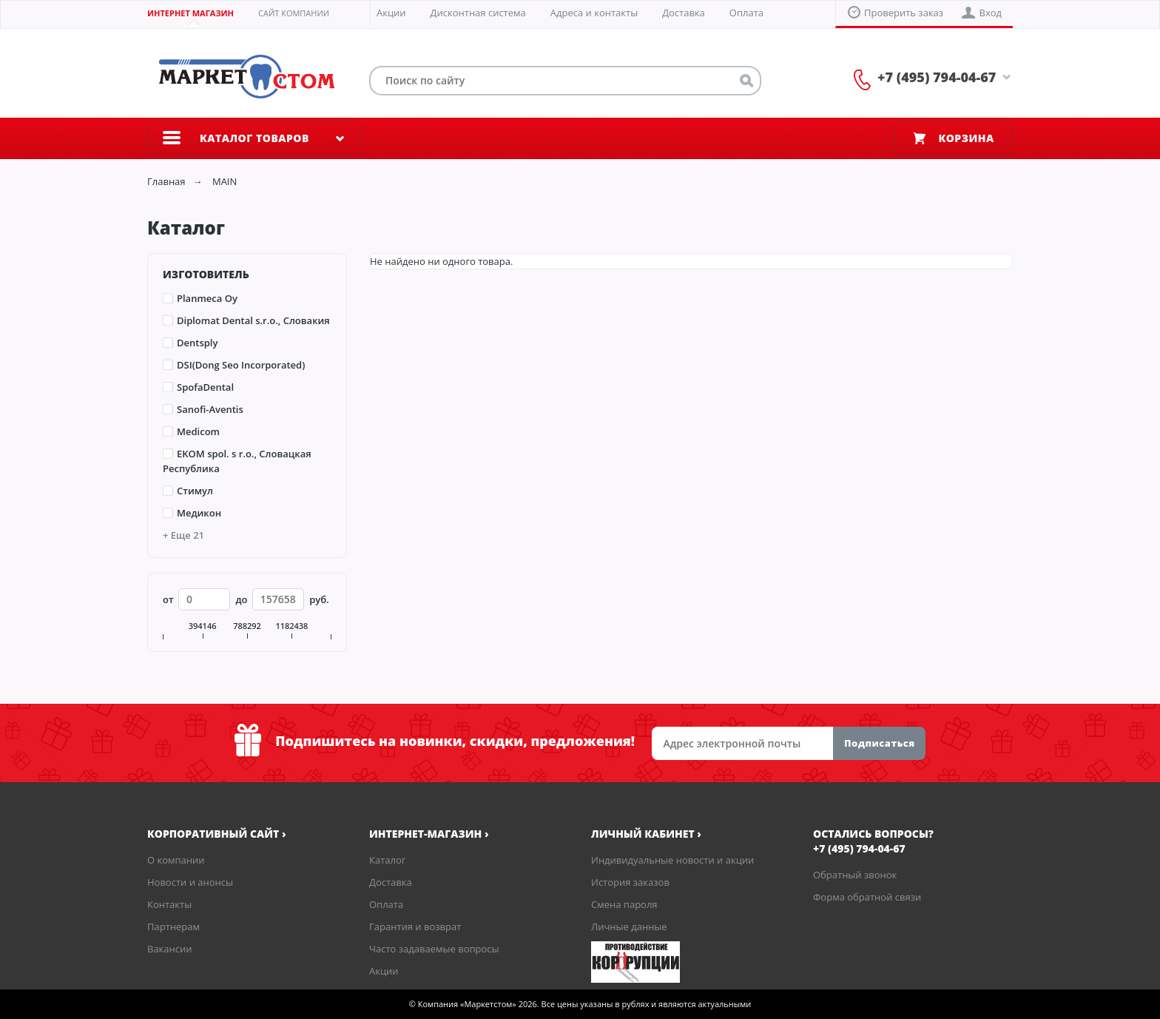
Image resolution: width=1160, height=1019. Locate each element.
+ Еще (183, 535)
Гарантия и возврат (415, 926)
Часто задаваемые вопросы (434, 948)
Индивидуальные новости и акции (672, 860)
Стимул (195, 490)
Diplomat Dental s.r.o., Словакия (253, 320)
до (241, 599)
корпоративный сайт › (216, 834)
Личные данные (629, 926)
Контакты (169, 904)
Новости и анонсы (190, 882)
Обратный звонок (855, 874)
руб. (319, 599)
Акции (391, 12)
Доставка (683, 12)
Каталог (387, 860)
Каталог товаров (254, 138)
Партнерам (173, 926)
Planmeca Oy (207, 298)
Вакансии (169, 948)
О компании (176, 860)
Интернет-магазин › (429, 834)
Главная (166, 181)
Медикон (199, 512)
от (168, 599)
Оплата (746, 12)
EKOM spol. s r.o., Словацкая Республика (237, 461)
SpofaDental (205, 387)
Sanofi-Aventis (210, 409)
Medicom (198, 431)
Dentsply (197, 342)
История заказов (630, 882)
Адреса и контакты (594, 12)
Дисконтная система (478, 12)
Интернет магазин (190, 13)
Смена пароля (624, 904)
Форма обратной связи (867, 897)
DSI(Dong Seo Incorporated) (241, 364)
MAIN (224, 181)
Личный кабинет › (646, 834)
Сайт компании (293, 13)
